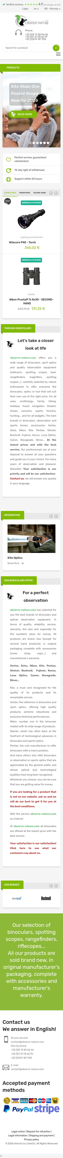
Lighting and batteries (31, 237)
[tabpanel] (31, 109)
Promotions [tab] (24, 193)
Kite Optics (15, 557)
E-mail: (27, 1067)
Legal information (17, 1135)
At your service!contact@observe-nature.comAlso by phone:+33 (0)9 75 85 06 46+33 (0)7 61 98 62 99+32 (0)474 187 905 (27, 1048)
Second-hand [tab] (39, 193)
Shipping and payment (41, 1135)
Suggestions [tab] (10, 193)
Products (13, 67)
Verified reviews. (31, 4)
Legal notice (18, 1131)
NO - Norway (52, 8)
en (36, 8)
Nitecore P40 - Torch (31, 242)
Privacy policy (31, 1139)
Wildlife (31, 294)
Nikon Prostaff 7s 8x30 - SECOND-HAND (31, 301)
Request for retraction (38, 1131)
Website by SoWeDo (24, 1143)
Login (25, 8)
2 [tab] (32, 143)
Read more (25, 114)
